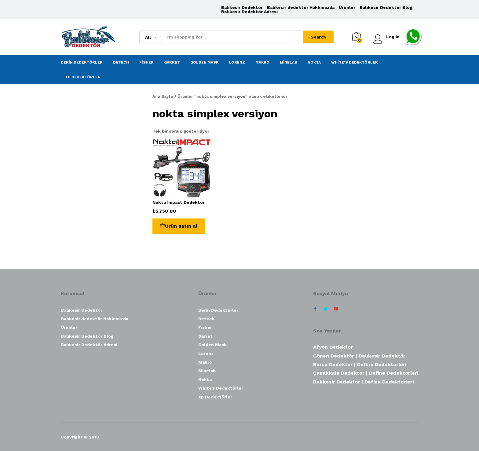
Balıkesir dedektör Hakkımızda (301, 7)
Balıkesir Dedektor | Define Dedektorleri (363, 382)
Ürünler (347, 7)
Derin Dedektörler (82, 62)
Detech (121, 62)
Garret (172, 62)
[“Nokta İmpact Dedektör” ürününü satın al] (178, 226)
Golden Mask (204, 62)
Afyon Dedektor (333, 347)
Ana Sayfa (162, 96)
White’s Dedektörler (354, 62)
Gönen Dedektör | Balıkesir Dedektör (359, 356)
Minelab (288, 62)
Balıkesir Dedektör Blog (386, 7)
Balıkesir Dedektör (242, 7)
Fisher (146, 62)
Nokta (314, 62)
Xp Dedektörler (83, 77)
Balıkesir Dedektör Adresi (249, 11)
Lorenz (237, 62)
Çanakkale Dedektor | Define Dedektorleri (365, 373)
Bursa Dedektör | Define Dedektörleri (359, 364)
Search (318, 37)
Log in (386, 36)
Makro (262, 62)
